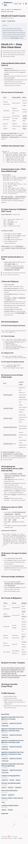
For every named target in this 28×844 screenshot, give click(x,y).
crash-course (11, 21)
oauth (4, 21)
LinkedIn (20, 838)
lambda (11, 810)
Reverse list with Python (9, 790)
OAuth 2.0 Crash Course (7, 11)
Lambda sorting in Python (9, 805)
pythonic (11, 787)
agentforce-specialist (16, 723)
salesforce (5, 723)
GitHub (15, 838)
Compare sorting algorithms (10, 776)
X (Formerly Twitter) (6, 838)
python (18, 780)
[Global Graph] (25, 816)
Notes (8, 9)
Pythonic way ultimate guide (10, 783)
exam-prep (5, 725)
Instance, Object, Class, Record (12, 798)
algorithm (5, 780)
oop (3, 802)
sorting (12, 780)
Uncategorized (16, 9)
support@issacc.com (17, 38)
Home (2, 9)
